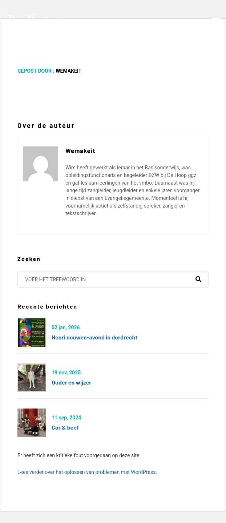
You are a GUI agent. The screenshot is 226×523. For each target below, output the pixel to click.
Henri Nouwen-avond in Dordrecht (94, 337)
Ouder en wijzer (71, 382)
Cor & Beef (65, 427)
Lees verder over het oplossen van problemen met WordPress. (87, 472)
